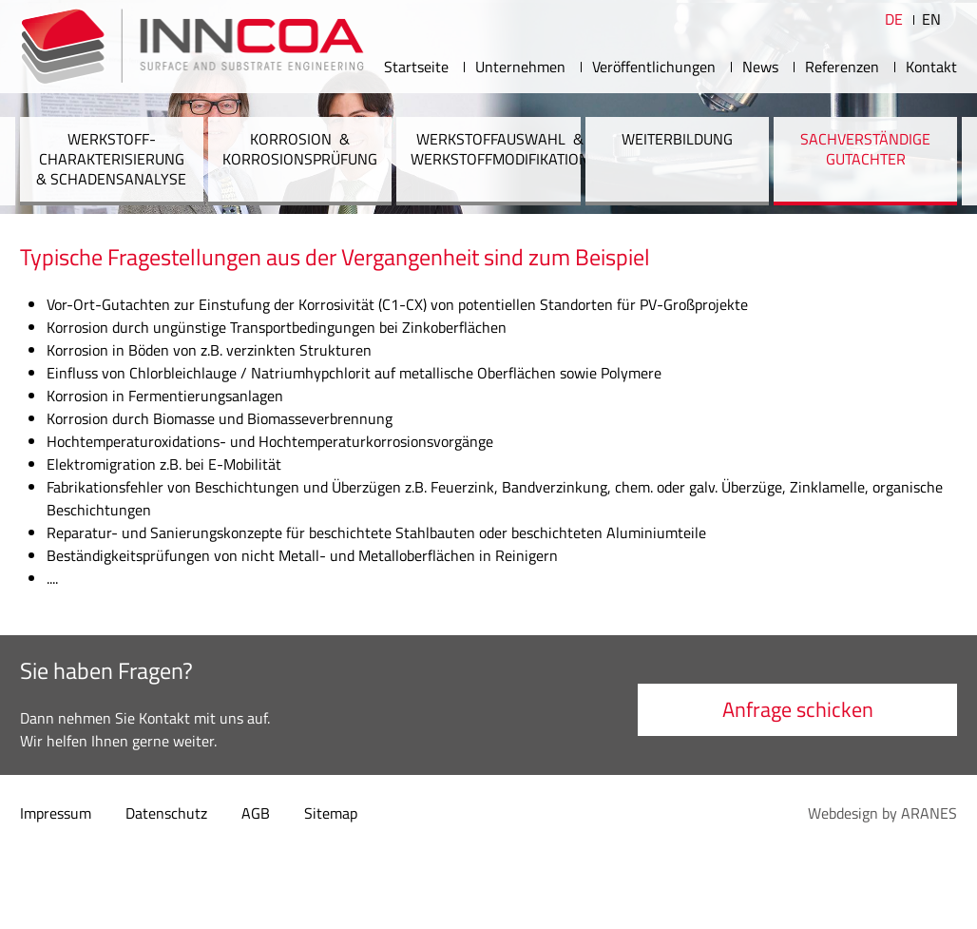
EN (931, 19)
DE (894, 19)
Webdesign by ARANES (882, 813)
